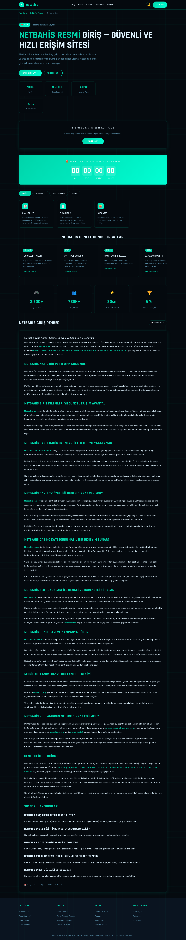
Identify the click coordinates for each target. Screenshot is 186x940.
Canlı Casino (24, 920)
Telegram (137, 916)
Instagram (137, 920)
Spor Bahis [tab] (40, 193)
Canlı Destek (62, 911)
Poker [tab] (74, 193)
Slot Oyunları (24, 924)
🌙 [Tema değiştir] (148, 4)
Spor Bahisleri (25, 916)
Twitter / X (137, 911)
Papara (98, 916)
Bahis (80, 4)
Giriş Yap (160, 4)
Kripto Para (99, 920)
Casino (89, 4)
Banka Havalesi (101, 911)
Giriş (73, 4)
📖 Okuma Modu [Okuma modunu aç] (157, 323)
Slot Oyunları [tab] (59, 193)
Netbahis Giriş (24, 911)
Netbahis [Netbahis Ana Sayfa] (28, 4)
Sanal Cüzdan (101, 924)
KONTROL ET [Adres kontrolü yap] (93, 141)
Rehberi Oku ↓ (53, 73)
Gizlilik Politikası (63, 924)
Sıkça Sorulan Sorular (66, 916)
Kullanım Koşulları (64, 920)
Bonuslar (99, 4)
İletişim (110, 4)
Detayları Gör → (29, 271)
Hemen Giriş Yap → (30, 73)
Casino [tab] (25, 193)
